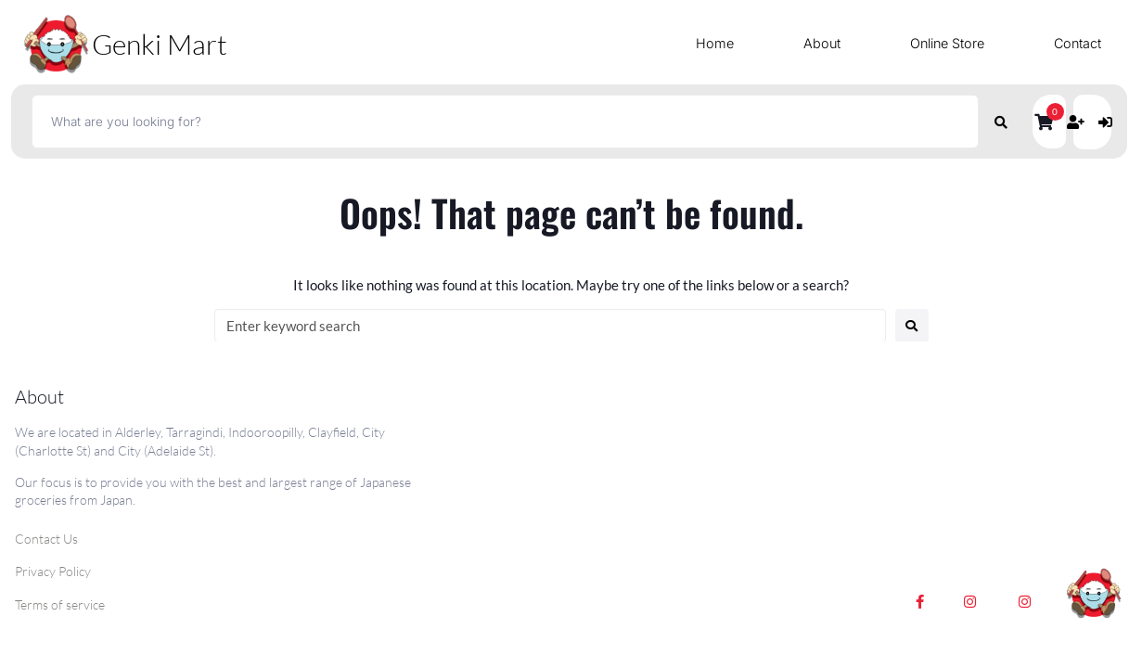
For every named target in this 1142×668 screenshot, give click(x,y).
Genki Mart (159, 44)
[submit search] (1001, 122)
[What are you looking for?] (505, 121)
